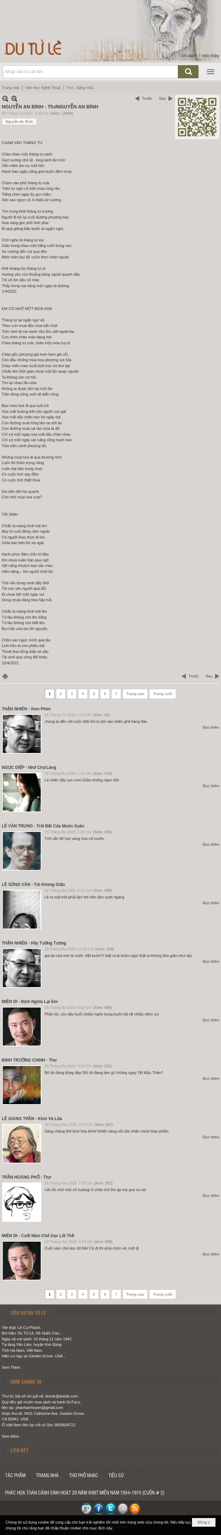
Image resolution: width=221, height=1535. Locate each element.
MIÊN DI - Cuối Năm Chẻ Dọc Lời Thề (38, 1235)
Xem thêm (10, 1436)
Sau (162, 98)
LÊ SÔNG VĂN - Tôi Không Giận (33, 884)
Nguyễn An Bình (19, 121)
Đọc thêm (211, 727)
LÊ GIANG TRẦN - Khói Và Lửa (32, 1118)
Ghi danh (189, 55)
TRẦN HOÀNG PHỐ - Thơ (26, 1177)
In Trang (5, 676)
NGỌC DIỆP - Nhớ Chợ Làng (29, 767)
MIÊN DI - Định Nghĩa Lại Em (30, 1001)
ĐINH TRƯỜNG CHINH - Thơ (29, 1060)
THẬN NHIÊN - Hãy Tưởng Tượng (34, 943)
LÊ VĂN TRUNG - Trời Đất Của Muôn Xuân (43, 826)
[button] (210, 72)
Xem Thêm (11, 1367)
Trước (147, 98)
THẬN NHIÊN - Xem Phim (26, 709)
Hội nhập (210, 55)
